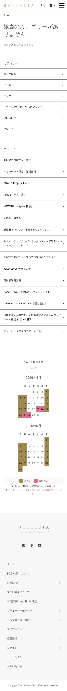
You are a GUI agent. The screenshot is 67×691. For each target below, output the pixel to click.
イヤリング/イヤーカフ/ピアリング (23, 106)
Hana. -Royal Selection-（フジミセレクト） (28, 292)
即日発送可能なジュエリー (19, 159)
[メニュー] (61, 5)
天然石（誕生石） (14, 218)
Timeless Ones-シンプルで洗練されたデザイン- (30, 257)
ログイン (12, 647)
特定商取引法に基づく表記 (22, 601)
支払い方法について (18, 592)
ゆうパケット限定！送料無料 (20, 171)
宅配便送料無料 (12, 280)
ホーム (6, 15)
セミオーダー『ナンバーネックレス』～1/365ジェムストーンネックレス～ (33, 243)
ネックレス (10, 74)
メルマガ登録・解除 (18, 619)
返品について (14, 582)
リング (7, 95)
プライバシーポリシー (19, 610)
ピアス (7, 85)
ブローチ (9, 128)
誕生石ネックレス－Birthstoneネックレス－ (28, 229)
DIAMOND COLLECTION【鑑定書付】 (25, 303)
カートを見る (14, 657)
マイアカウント (16, 629)
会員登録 (12, 638)
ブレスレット (11, 117)
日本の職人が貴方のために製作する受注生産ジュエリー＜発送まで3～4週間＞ (32, 317)
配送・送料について (18, 573)
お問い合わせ (14, 666)
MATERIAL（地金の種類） (18, 206)
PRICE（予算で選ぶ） (16, 194)
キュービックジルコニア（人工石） (24, 331)
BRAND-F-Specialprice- (17, 183)
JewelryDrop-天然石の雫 (17, 268)
